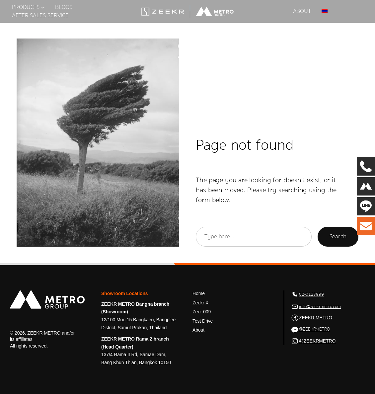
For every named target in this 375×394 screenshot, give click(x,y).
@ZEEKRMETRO (314, 329)
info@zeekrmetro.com (320, 306)
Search (338, 236)
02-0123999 (311, 294)
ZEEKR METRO (315, 317)
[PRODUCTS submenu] (43, 7)
